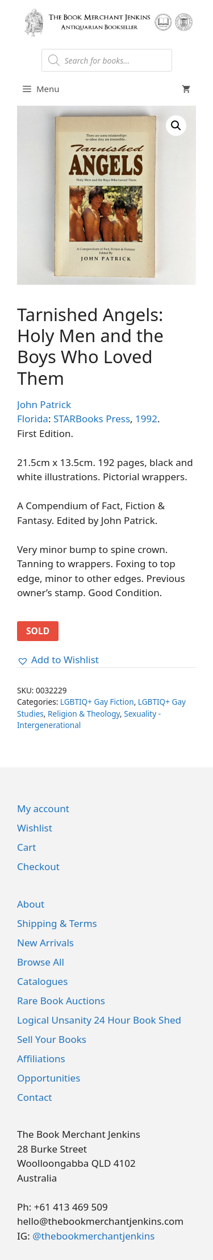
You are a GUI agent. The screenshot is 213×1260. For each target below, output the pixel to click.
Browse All (40, 961)
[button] (176, 125)
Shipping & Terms (57, 923)
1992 (146, 418)
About (30, 903)
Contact (34, 1097)
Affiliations (41, 1058)
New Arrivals (45, 942)
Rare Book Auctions (61, 1000)
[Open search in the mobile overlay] (106, 60)
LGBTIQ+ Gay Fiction (97, 701)
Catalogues (42, 981)
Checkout (38, 866)
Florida (32, 418)
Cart (26, 847)
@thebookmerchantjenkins (93, 1235)
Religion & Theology (84, 713)
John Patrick (44, 404)
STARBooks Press (91, 418)
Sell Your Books (51, 1039)
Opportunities (48, 1077)
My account (43, 808)
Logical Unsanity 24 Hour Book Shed (99, 1019)
